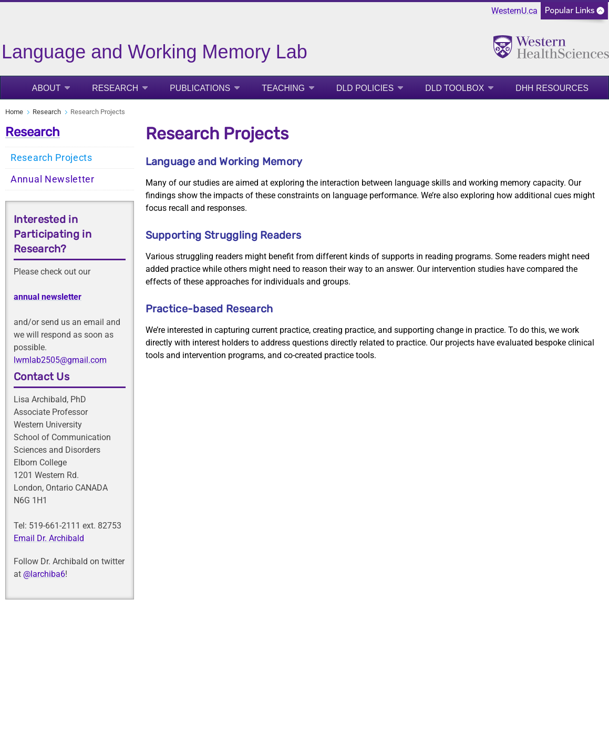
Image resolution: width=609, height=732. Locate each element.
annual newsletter (47, 297)
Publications (200, 88)
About (46, 88)
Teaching (283, 88)
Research (115, 88)
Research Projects (51, 157)
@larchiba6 (44, 574)
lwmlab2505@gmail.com (60, 360)
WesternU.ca (514, 11)
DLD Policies (365, 88)
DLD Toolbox (454, 88)
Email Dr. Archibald (49, 538)
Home (14, 112)
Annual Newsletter (53, 179)
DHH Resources (552, 88)
